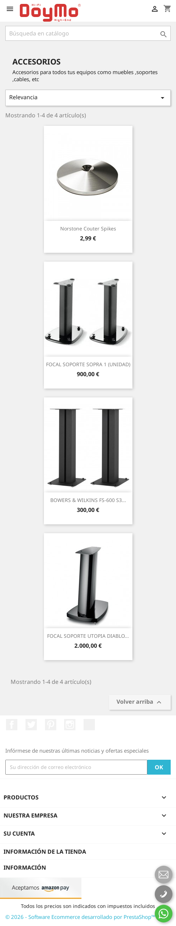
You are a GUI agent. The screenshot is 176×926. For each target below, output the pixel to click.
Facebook (11, 724)
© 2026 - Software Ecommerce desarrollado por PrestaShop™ (80, 916)
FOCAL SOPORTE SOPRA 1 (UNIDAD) (88, 364)
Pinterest (50, 724)
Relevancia (88, 97)
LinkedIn (89, 724)
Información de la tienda (45, 851)
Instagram (69, 724)
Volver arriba (140, 702)
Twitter (31, 724)
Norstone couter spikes (88, 228)
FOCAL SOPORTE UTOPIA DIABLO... (88, 635)
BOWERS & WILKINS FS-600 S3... (88, 500)
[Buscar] (88, 33)
